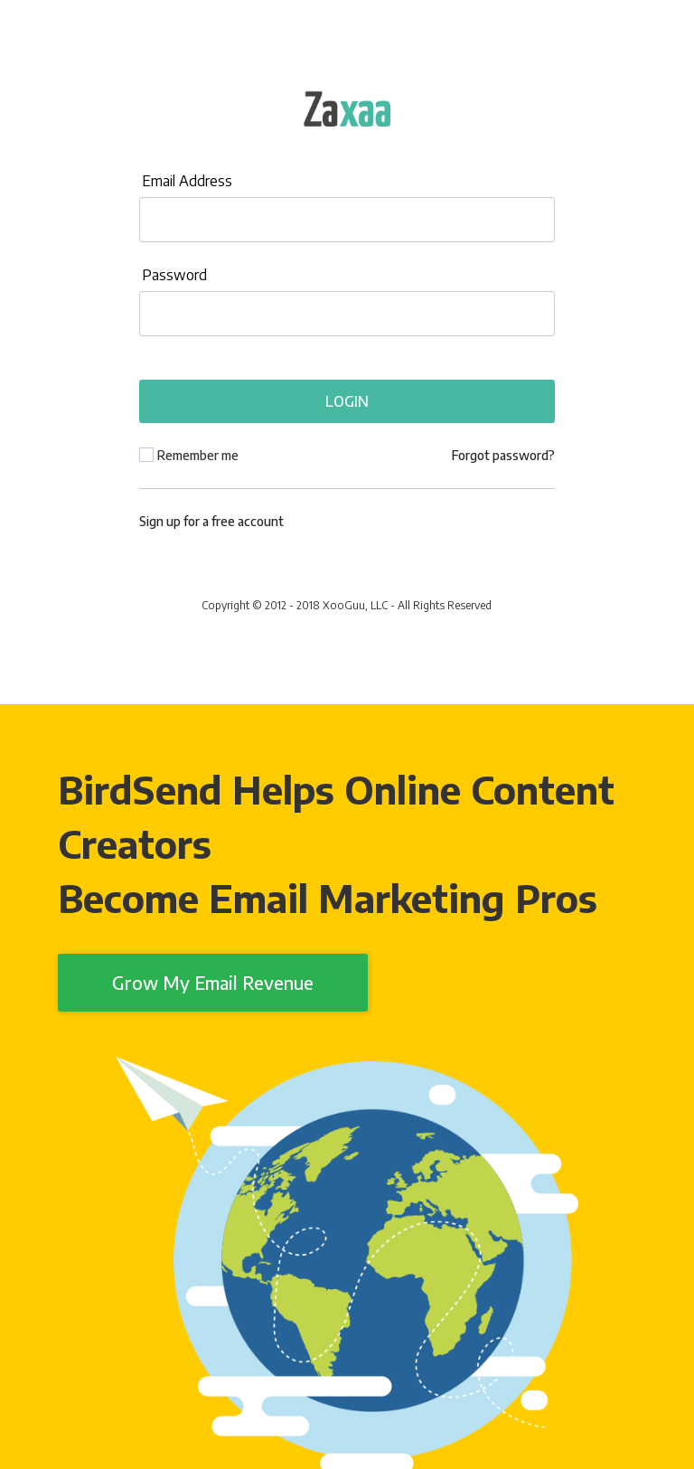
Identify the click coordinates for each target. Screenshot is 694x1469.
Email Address (187, 181)
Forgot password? (503, 455)
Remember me (198, 455)
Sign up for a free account (211, 521)
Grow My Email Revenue (213, 982)
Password (174, 275)
